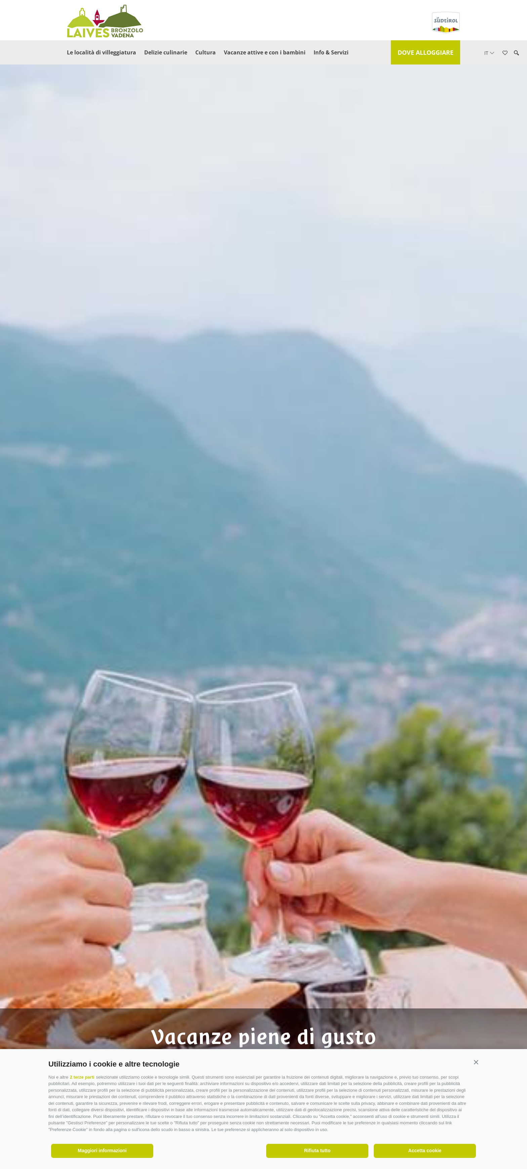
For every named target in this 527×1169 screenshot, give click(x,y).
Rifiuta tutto (317, 1150)
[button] (476, 1062)
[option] (263, 595)
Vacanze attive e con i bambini (265, 52)
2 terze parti (82, 1077)
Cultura (205, 52)
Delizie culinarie (165, 52)
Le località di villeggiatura (101, 52)
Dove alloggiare (425, 52)
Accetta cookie (425, 1150)
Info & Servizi (331, 52)
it (489, 53)
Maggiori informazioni (102, 1150)
